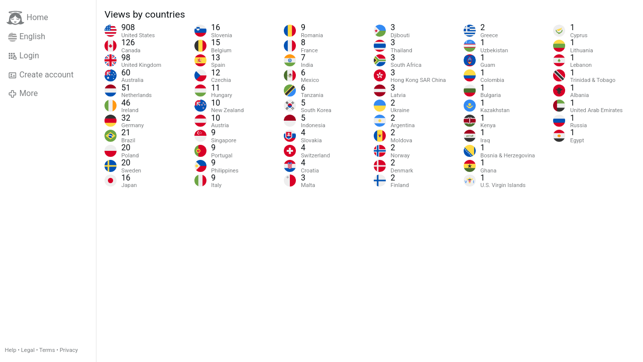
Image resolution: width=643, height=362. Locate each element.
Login (23, 56)
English (26, 37)
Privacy (69, 350)
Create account (40, 75)
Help (11, 350)
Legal (28, 350)
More (23, 93)
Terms (47, 350)
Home (27, 18)
